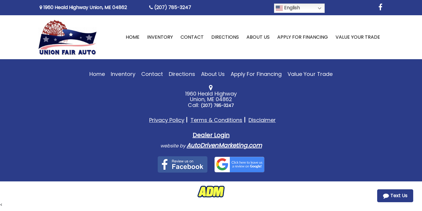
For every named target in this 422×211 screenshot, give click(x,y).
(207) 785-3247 (170, 7)
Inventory (123, 74)
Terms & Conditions (216, 120)
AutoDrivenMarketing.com (224, 145)
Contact (152, 74)
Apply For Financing (256, 74)
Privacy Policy (166, 120)
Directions (182, 74)
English (288, 8)
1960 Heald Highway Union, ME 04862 (83, 7)
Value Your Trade (310, 74)
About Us (213, 74)
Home (97, 74)
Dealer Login (211, 135)
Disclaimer (262, 120)
